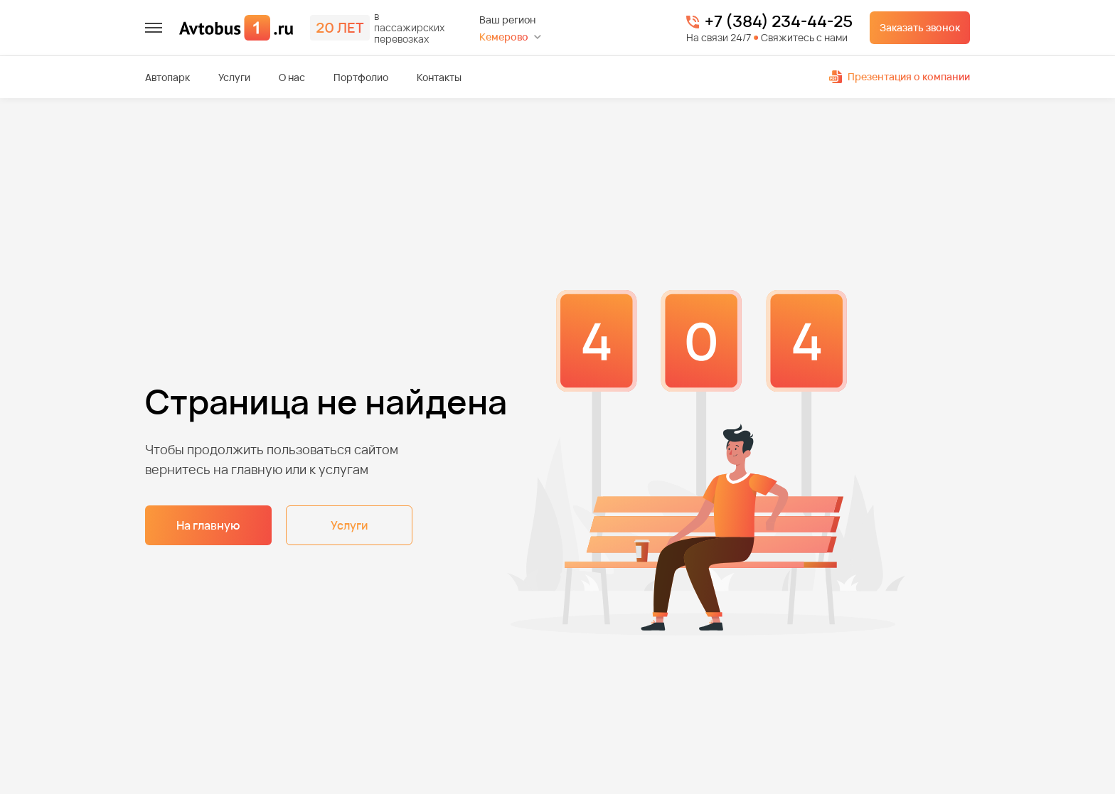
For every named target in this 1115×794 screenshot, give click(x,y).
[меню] (153, 28)
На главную (208, 525)
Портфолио (361, 77)
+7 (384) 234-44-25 (779, 22)
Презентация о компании (899, 76)
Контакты (439, 77)
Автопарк (167, 77)
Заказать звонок (920, 27)
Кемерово (503, 36)
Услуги (234, 77)
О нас (292, 77)
